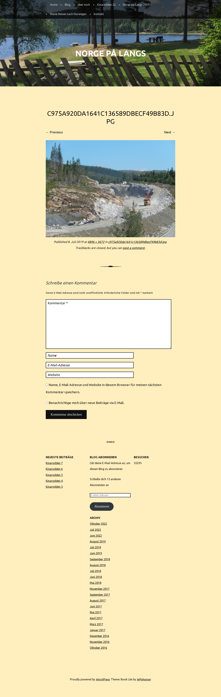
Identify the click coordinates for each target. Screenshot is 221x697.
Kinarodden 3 (54, 486)
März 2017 (96, 624)
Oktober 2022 (98, 523)
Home (53, 4)
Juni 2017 (96, 606)
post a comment (134, 247)
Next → (169, 132)
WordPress (103, 679)
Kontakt (99, 14)
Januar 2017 (97, 630)
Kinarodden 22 (106, 4)
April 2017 (96, 618)
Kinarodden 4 (54, 480)
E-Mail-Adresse (58, 365)
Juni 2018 (96, 576)
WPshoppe (144, 679)
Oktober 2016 (98, 647)
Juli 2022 (95, 529)
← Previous (54, 132)
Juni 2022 (96, 535)
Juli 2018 (95, 571)
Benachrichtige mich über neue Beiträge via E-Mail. (86, 403)
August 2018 (98, 565)
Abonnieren (101, 506)
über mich (84, 4)
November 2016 (99, 641)
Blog (67, 4)
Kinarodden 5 (54, 475)
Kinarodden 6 (54, 468)
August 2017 (98, 600)
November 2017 (99, 588)
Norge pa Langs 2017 (136, 4)
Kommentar (57, 303)
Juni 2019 (96, 553)
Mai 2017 (95, 612)
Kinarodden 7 (54, 463)
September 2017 (100, 594)
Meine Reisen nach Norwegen (68, 14)
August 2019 (98, 541)
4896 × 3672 (96, 241)
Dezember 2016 (99, 636)
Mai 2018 (95, 582)
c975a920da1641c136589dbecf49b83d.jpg (137, 241)
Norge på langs (110, 53)
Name (51, 356)
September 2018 (100, 559)
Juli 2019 (95, 547)
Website (53, 375)
